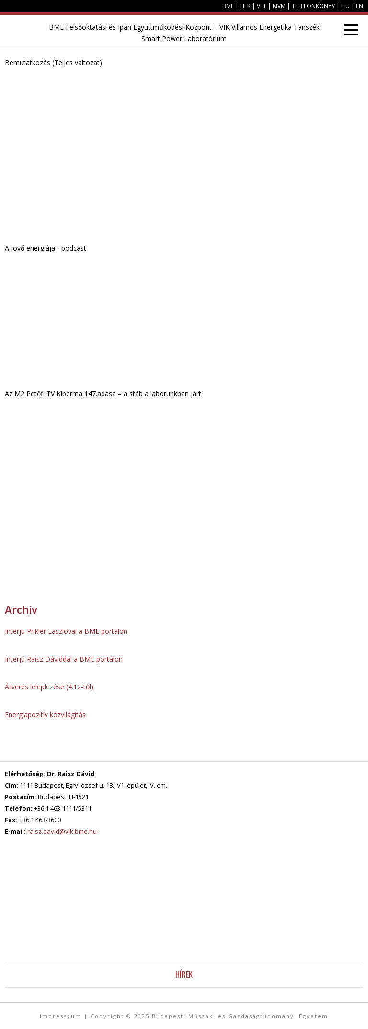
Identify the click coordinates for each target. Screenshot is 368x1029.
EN (359, 6)
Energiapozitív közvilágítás (45, 714)
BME (228, 6)
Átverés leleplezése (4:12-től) (49, 686)
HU (345, 6)
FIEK (245, 6)
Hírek (184, 974)
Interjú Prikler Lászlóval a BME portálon (66, 631)
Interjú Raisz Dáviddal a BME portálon (64, 658)
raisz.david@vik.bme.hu (62, 831)
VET (261, 6)
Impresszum (60, 1015)
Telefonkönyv (313, 6)
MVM (279, 6)
